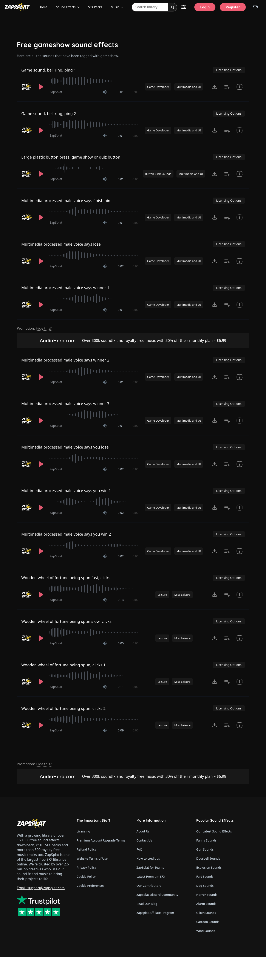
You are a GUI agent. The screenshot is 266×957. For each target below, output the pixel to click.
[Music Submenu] (123, 7)
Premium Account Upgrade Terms (101, 840)
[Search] (172, 7)
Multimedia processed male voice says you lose (65, 447)
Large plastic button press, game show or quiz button (70, 157)
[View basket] (256, 7)
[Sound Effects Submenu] (80, 7)
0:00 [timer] (136, 92)
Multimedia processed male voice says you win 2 (66, 534)
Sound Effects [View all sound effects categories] (66, 7)
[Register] (233, 7)
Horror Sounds (206, 895)
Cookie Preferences (90, 886)
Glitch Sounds (206, 913)
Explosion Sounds (208, 867)
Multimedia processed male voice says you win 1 (66, 490)
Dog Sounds (204, 886)
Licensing (83, 831)
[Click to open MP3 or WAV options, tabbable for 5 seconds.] (214, 87)
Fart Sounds (204, 876)
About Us (143, 831)
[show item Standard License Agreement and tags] (239, 87)
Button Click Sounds (158, 174)
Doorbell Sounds (208, 858)
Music (115, 7)
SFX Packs (95, 7)
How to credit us (148, 858)
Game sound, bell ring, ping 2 (48, 113)
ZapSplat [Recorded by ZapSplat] (55, 92)
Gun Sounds (205, 849)
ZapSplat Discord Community (157, 895)
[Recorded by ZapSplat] (26, 87)
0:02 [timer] (121, 266)
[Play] (41, 87)
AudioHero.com (58, 340)
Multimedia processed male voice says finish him (66, 200)
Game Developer (158, 87)
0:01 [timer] (121, 92)
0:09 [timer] (121, 730)
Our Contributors (148, 886)
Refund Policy (86, 849)
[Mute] (104, 92)
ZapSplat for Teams (150, 867)
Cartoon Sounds (207, 922)
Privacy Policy (86, 867)
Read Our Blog (146, 904)
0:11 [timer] (121, 687)
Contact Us (144, 840)
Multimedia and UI (188, 87)
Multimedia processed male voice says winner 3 (65, 403)
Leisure (162, 595)
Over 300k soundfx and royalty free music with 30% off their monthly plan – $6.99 (154, 340)
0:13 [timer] (121, 600)
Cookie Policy (86, 876)
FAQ (139, 849)
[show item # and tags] (239, 174)
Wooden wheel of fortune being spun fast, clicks (65, 577)
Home (43, 7)
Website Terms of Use (92, 858)
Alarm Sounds (206, 904)
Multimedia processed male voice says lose (61, 244)
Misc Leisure (182, 595)
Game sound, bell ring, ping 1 (48, 70)
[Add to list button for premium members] (227, 87)
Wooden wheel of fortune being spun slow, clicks (66, 621)
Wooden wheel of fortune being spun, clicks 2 (63, 708)
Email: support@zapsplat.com (41, 887)
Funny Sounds (206, 840)
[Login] (204, 7)
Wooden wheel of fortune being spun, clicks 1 (63, 664)
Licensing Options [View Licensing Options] (228, 70)
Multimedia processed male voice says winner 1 (65, 287)
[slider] (93, 81)
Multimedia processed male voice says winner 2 (65, 360)
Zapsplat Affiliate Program (155, 913)
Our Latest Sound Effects (214, 831)
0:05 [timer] (121, 643)
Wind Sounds (205, 931)
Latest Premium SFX (150, 876)
